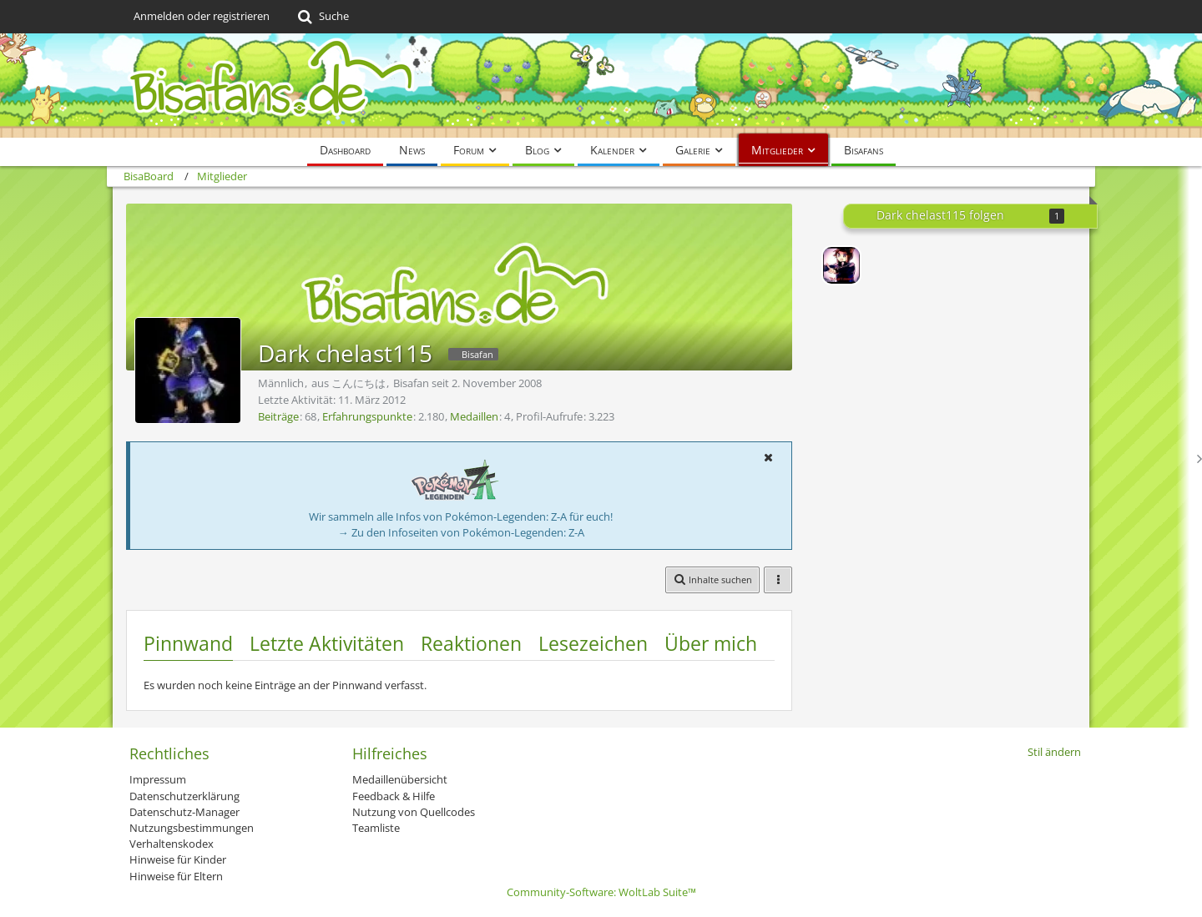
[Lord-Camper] (841, 265)
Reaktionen (471, 643)
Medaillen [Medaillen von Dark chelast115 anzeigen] (474, 416)
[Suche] (321, 16)
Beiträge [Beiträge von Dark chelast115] (278, 416)
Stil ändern (1054, 751)
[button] (768, 457)
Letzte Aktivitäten (327, 643)
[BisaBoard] (601, 85)
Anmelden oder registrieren (202, 15)
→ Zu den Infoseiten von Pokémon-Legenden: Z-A (461, 532)
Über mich (710, 643)
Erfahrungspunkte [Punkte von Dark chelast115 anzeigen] (367, 416)
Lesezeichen (593, 643)
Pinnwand (188, 643)
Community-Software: (601, 891)
